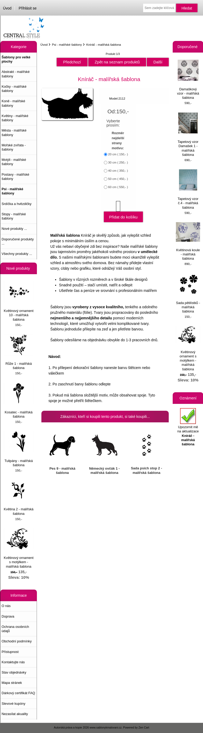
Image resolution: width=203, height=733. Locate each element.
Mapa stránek (12, 683)
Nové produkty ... (14, 229)
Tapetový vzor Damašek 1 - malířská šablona (188, 135)
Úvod (7, 8)
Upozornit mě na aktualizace (188, 427)
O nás (6, 606)
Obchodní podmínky (17, 641)
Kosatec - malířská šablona (18, 400)
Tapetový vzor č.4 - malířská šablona (188, 189)
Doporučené (188, 47)
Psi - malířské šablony (67, 44)
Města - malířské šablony (14, 132)
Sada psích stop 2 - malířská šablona (146, 470)
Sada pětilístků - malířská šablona (188, 293)
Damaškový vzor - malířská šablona (188, 80)
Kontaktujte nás (13, 662)
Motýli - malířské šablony (14, 162)
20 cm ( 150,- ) (118, 154)
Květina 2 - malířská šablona (18, 497)
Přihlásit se (28, 8)
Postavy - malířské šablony (15, 176)
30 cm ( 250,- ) (118, 162)
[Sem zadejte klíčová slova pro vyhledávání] (159, 8)
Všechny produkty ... (17, 254)
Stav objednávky (14, 672)
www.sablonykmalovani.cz (106, 727)
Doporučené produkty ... (18, 241)
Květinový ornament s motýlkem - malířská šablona (18, 548)
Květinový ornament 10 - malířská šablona (18, 301)
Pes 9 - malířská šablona (62, 470)
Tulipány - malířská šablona (18, 449)
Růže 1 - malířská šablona (18, 352)
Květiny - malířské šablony (15, 118)
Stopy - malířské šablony (14, 216)
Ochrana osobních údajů (15, 629)
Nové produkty (18, 268)
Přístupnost (10, 652)
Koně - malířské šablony (13, 103)
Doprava (8, 616)
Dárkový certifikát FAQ (18, 693)
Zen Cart (143, 727)
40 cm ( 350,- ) (118, 170)
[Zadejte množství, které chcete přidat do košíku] (118, 206)
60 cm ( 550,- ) (118, 187)
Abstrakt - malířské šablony (16, 74)
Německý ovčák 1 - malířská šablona (104, 470)
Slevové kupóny (13, 704)
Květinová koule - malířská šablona (188, 241)
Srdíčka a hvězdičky (16, 204)
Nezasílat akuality (15, 714)
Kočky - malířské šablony (14, 89)
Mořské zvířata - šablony (14, 147)
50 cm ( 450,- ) (118, 179)
